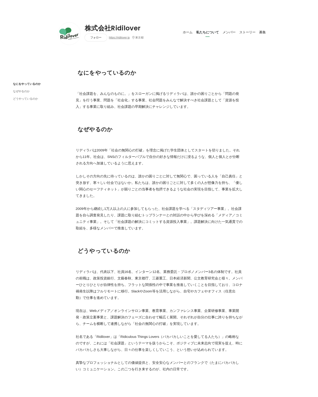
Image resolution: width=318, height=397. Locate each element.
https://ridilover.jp (119, 37)
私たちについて (207, 32)
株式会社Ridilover (112, 28)
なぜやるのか (21, 91)
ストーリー (247, 32)
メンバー (229, 32)
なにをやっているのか (27, 84)
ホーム (187, 32)
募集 (262, 32)
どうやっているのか (25, 99)
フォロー (95, 37)
